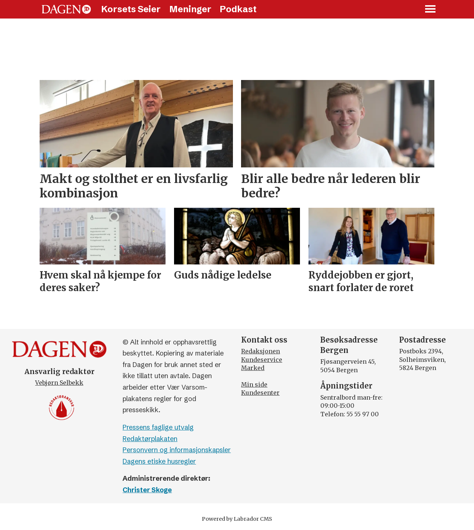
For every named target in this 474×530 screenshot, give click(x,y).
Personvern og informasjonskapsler (177, 450)
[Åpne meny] (430, 9)
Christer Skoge (147, 490)
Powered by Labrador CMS (237, 519)
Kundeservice (261, 359)
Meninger (190, 9)
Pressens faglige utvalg (158, 427)
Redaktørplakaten (150, 438)
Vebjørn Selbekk (59, 382)
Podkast (238, 9)
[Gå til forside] (66, 9)
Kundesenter (260, 392)
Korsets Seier (131, 9)
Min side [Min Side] (254, 384)
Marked (252, 367)
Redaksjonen (260, 351)
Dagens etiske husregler (159, 461)
